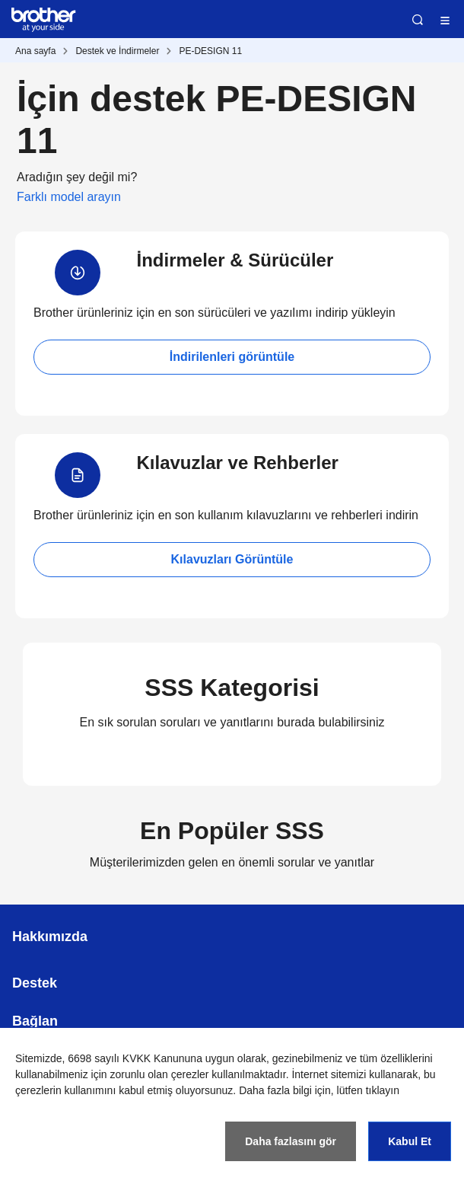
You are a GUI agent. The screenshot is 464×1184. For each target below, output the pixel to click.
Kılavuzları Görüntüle (232, 559)
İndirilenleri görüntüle (232, 356)
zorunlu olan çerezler (159, 1074)
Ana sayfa (35, 51)
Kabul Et (409, 1141)
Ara (417, 19)
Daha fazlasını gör (290, 1141)
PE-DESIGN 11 (210, 51)
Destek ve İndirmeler (117, 51)
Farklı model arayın (69, 196)
